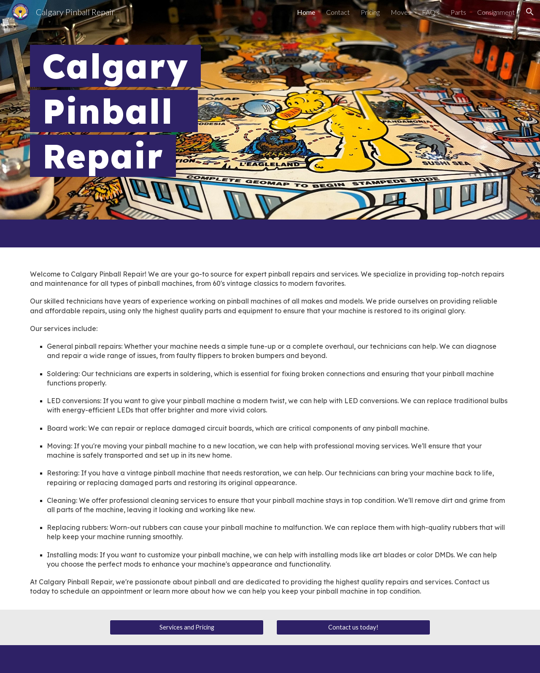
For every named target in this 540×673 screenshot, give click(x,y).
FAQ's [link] (431, 12)
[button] (530, 12)
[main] (270, 110)
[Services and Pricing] (186, 627)
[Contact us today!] (353, 627)
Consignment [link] (496, 12)
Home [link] (306, 12)
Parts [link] (458, 12)
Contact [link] (338, 12)
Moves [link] (401, 12)
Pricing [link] (370, 12)
